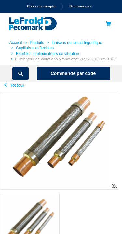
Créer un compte (41, 6)
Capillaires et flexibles (35, 48)
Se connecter (80, 6)
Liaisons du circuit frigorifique (77, 42)
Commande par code (73, 73)
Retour (13, 85)
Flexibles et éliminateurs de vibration (47, 53)
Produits (37, 42)
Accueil (15, 42)
